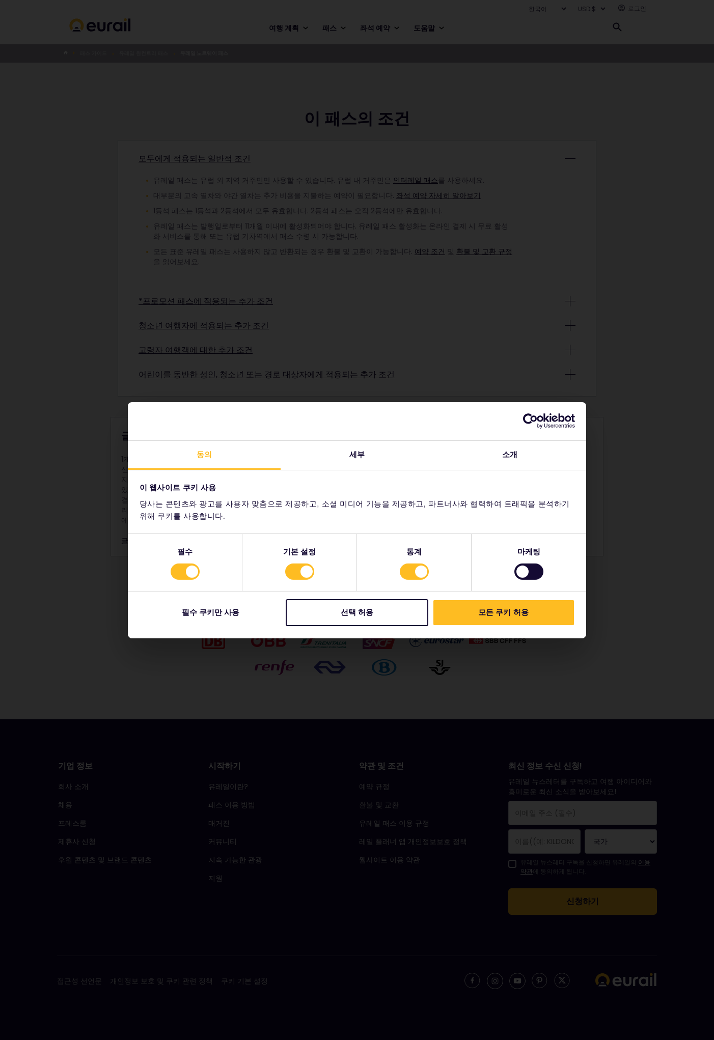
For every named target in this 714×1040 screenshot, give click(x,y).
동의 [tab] (204, 453)
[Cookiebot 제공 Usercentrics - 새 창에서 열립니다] (530, 421)
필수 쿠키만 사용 (210, 612)
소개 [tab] (509, 453)
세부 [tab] (357, 453)
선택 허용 (357, 612)
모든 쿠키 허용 (503, 612)
